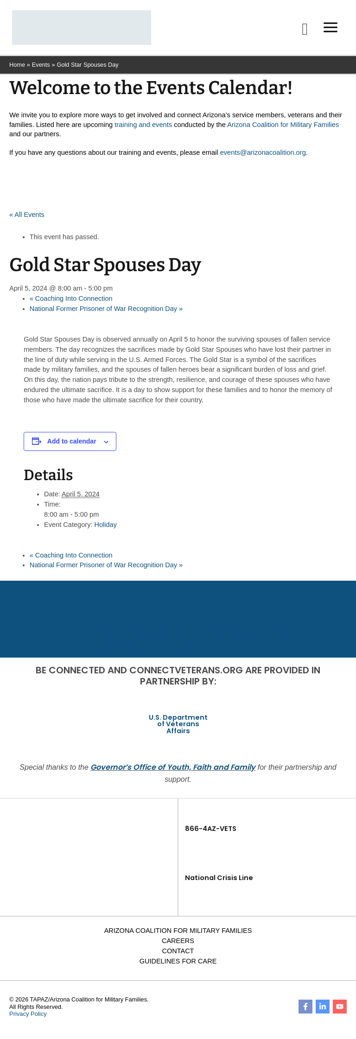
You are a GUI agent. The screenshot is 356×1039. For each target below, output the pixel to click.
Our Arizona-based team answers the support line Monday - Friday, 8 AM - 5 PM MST (216, 643)
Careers (178, 942)
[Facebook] (305, 1009)
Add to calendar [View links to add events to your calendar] (71, 444)
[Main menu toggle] (329, 28)
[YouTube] (340, 1009)
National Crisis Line (219, 879)
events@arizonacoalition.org (263, 154)
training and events (143, 127)
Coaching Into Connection (71, 301)
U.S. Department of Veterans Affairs (178, 726)
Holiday (106, 527)
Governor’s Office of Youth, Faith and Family (172, 769)
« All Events (26, 217)
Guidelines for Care (178, 963)
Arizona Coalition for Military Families (283, 127)
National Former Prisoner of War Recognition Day (107, 311)
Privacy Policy (27, 1016)
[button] (303, 30)
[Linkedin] (323, 1009)
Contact (178, 953)
